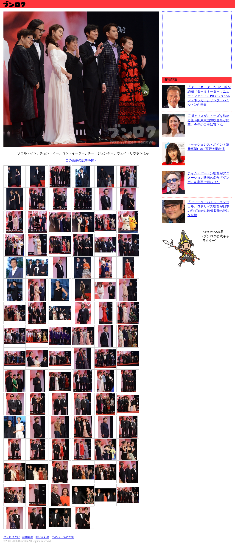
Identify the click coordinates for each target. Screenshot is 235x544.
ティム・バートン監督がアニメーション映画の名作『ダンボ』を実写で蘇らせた (208, 177)
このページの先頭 (63, 537)
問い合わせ (42, 537)
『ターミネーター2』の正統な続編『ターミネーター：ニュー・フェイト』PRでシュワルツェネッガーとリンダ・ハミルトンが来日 (209, 95)
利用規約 (27, 537)
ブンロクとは (11, 537)
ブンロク (14, 4)
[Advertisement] (196, 40)
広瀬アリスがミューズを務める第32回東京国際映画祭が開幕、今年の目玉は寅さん (208, 120)
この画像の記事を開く (81, 160)
